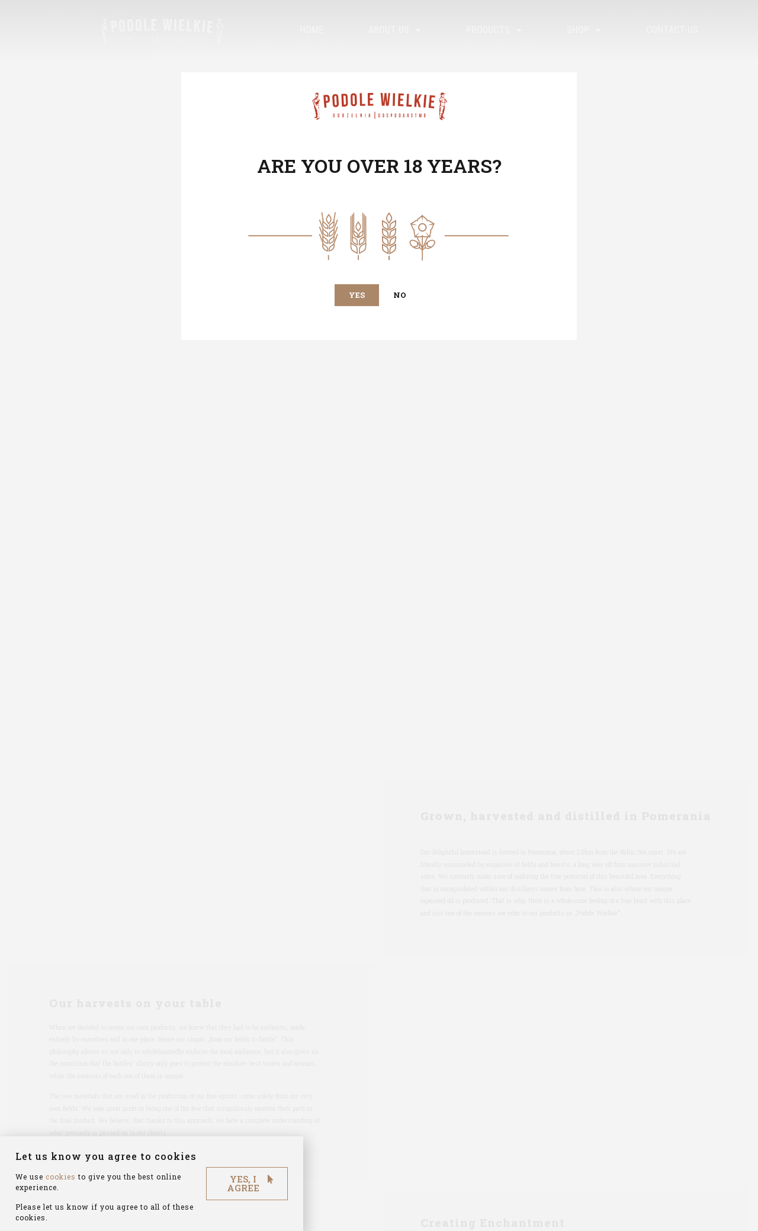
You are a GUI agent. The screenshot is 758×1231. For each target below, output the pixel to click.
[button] (357, 295)
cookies (61, 1197)
